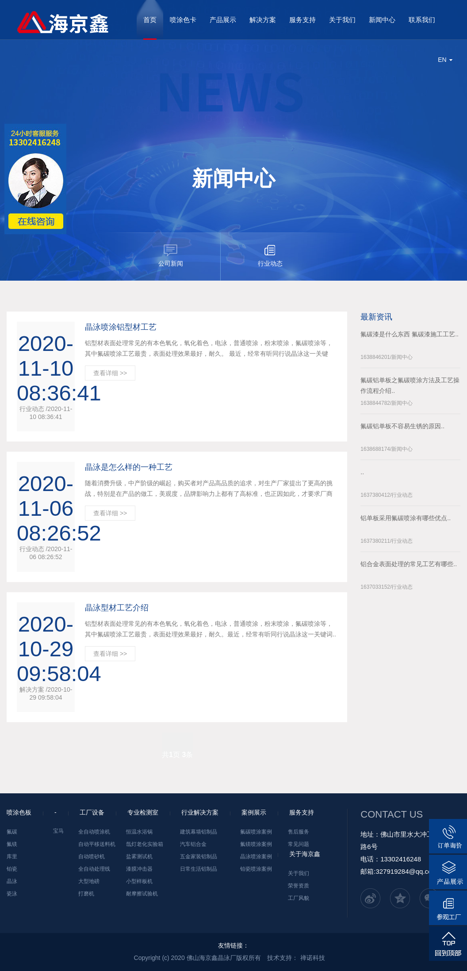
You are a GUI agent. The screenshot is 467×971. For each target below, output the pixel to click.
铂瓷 (12, 869)
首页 (150, 19)
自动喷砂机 (91, 856)
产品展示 (223, 19)
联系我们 (422, 19)
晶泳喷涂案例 (256, 856)
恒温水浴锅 (139, 832)
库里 (12, 856)
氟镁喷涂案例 (256, 844)
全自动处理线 (94, 869)
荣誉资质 (298, 886)
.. (362, 472)
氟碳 (12, 832)
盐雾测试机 (139, 856)
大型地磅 (89, 881)
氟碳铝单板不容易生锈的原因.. (402, 426)
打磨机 (86, 894)
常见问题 (298, 844)
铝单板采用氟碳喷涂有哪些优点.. (405, 518)
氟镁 (12, 844)
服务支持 (302, 19)
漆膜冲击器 (139, 869)
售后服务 (298, 832)
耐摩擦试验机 (142, 894)
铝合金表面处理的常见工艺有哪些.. (408, 563)
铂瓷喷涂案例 (256, 869)
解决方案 (262, 19)
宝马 (58, 831)
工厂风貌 (298, 898)
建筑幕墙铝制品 (198, 832)
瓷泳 (12, 894)
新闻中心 (382, 19)
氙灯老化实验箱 (144, 844)
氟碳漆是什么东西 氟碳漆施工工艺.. (409, 334)
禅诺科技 (312, 957)
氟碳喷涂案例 (256, 832)
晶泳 (12, 881)
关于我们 (342, 19)
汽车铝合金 (193, 844)
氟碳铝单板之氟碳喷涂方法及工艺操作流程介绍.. (409, 385)
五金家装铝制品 (198, 856)
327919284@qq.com (406, 871)
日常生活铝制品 (198, 869)
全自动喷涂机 (94, 832)
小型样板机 (139, 881)
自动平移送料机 (96, 844)
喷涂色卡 (183, 19)
